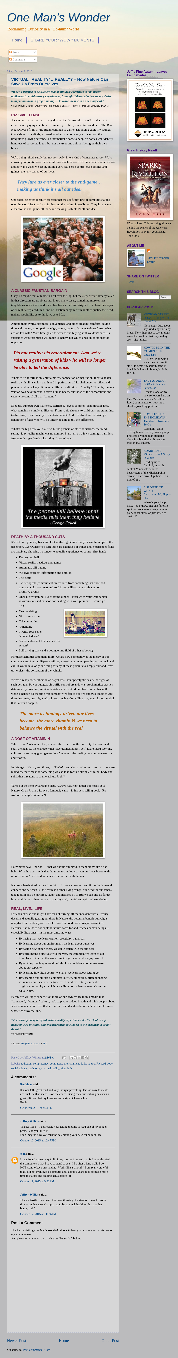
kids (83, 1063)
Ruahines (26, 1084)
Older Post (110, 1340)
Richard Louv (104, 1063)
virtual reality (51, 1068)
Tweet (130, 281)
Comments (17, 59)
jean (23, 1153)
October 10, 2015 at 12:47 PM (38, 1140)
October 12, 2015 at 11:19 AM (38, 1214)
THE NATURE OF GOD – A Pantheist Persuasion (155, 384)
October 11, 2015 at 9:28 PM (37, 1181)
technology (35, 1068)
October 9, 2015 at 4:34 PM (36, 1107)
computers (56, 1063)
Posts (14, 52)
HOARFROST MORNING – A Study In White (157, 454)
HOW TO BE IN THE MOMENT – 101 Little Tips (157, 351)
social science (19, 1068)
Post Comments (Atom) (37, 1349)
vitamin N (66, 1068)
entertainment (72, 1063)
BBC (45, 1043)
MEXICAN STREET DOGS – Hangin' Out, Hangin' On (157, 318)
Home (17, 40)
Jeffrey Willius (29, 1121)
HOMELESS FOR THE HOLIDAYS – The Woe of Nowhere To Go (156, 419)
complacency (40, 1063)
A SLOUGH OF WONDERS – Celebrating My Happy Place (157, 493)
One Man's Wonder (58, 17)
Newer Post (16, 1340)
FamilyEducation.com (30, 1043)
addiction (26, 1063)
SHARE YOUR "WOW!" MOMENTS (62, 40)
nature (91, 1063)
